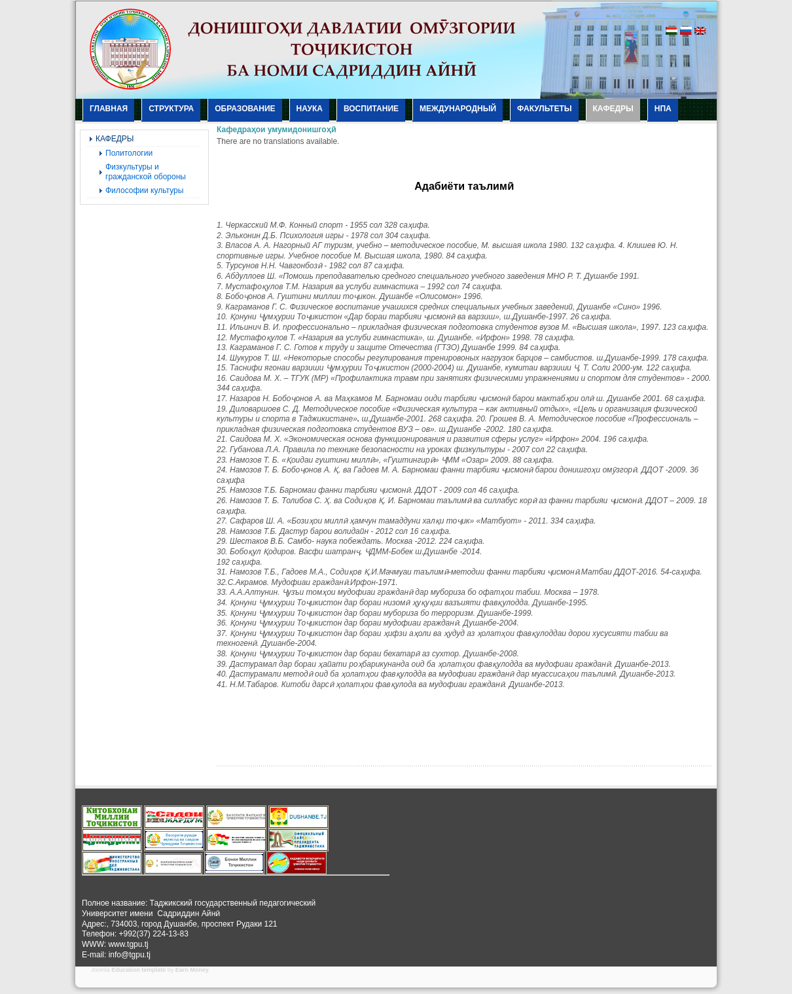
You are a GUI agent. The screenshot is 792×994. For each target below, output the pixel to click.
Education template (138, 970)
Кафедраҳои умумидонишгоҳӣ (276, 129)
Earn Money (192, 970)
